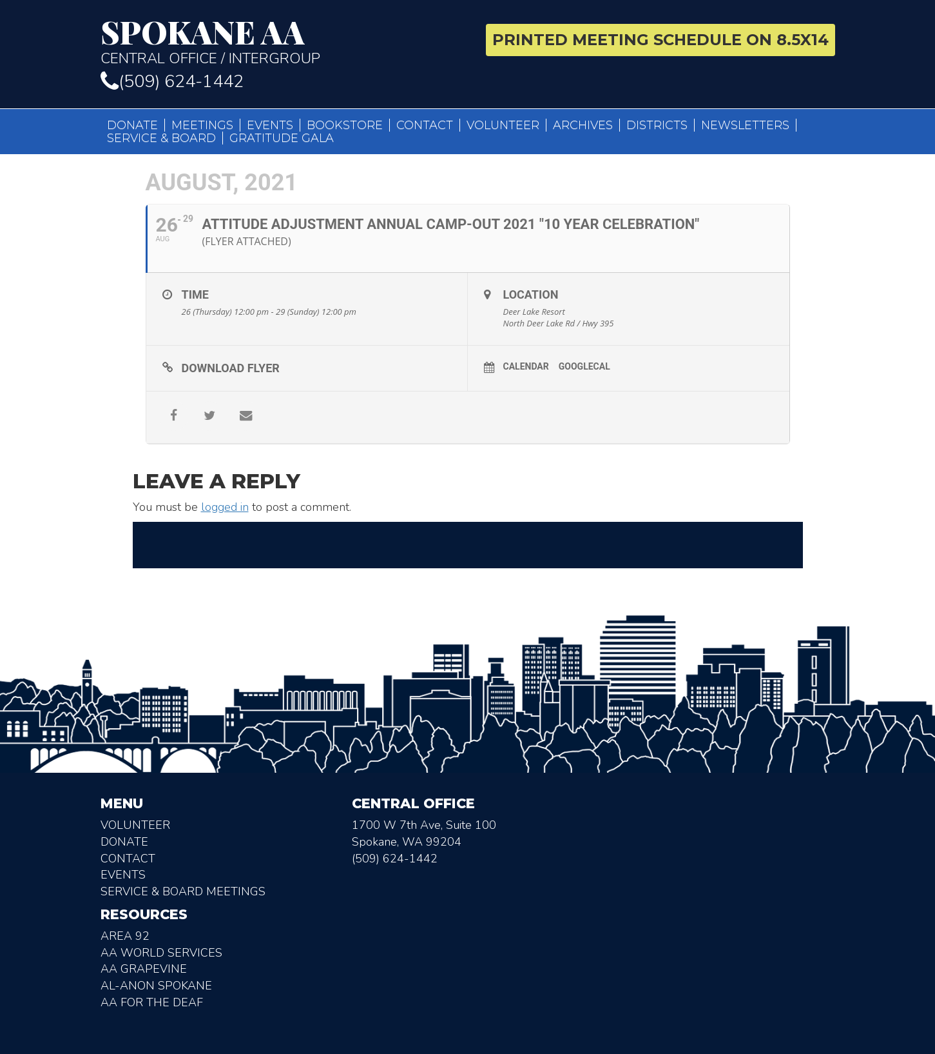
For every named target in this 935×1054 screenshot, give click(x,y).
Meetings (202, 125)
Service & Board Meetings (183, 891)
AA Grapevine (144, 969)
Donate (132, 125)
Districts (657, 125)
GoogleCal (584, 366)
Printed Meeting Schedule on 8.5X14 (660, 39)
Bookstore (345, 125)
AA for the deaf (152, 1002)
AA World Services (161, 952)
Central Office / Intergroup (279, 41)
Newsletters (745, 125)
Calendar (526, 366)
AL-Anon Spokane (156, 985)
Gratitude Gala (281, 138)
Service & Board (161, 138)
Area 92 (125, 936)
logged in (225, 507)
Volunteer (503, 125)
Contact (424, 125)
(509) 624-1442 (172, 82)
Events (270, 125)
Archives (583, 125)
